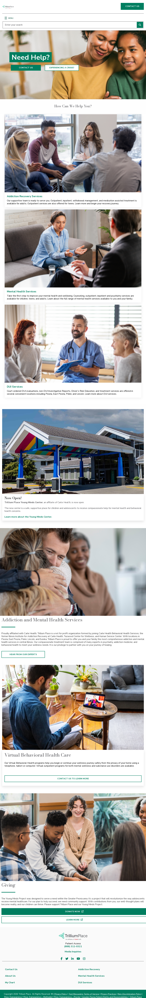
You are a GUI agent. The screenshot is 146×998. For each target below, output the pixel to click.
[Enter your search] (73, 24)
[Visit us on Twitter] (66, 959)
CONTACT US (132, 6)
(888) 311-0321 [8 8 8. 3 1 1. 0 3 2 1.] (73, 946)
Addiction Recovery (89, 969)
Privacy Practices (108, 994)
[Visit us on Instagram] (84, 959)
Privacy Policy (60, 994)
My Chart (10, 982)
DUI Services (15, 386)
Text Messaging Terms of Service (83, 994)
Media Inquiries (73, 951)
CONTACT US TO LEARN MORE (73, 778)
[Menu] (6, 18)
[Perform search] (140, 25)
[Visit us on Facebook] (62, 959)
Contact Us (11, 969)
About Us (10, 975)
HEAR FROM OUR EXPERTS (23, 654)
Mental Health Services (21, 291)
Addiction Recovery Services (24, 196)
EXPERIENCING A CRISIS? (61, 67)
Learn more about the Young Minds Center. (28, 516)
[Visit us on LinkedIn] (72, 959)
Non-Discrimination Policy (129, 994)
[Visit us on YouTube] (78, 959)
